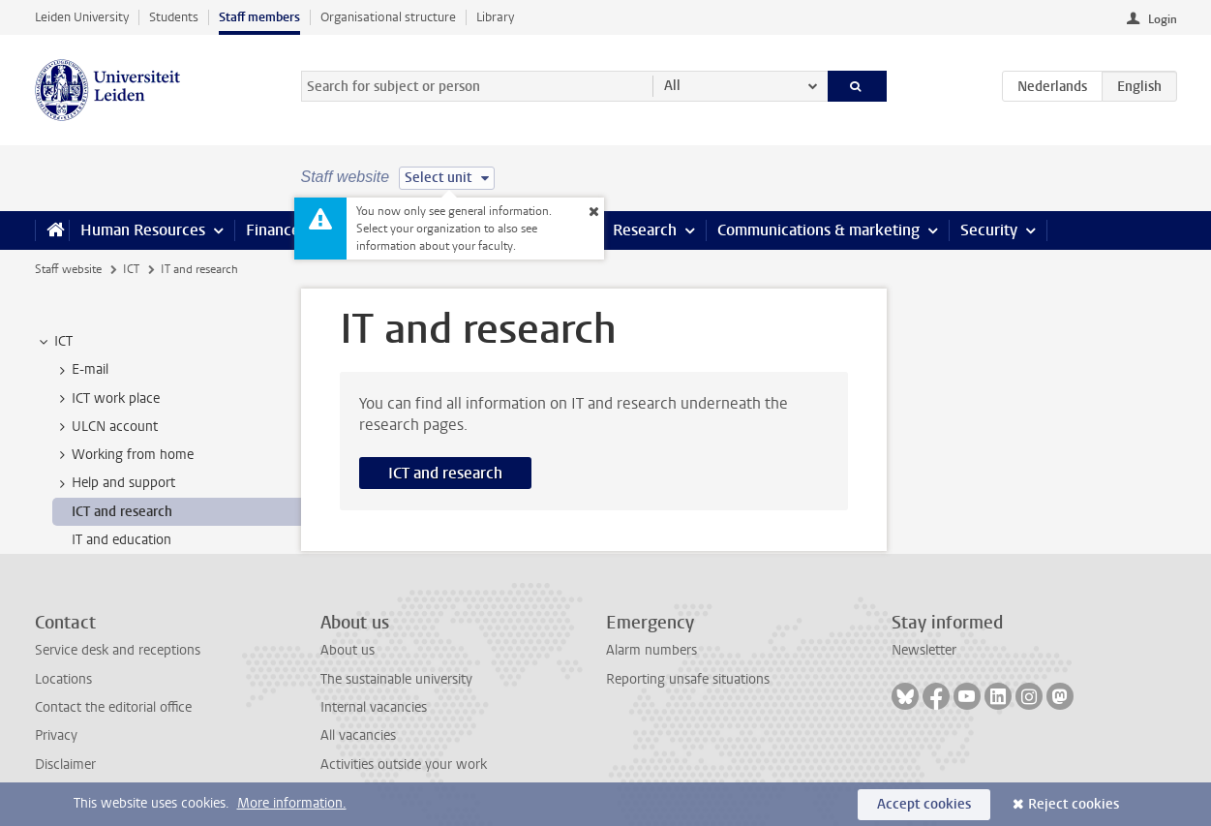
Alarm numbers (651, 650)
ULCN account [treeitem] (105, 427)
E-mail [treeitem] (80, 370)
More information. (292, 803)
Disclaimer (65, 764)
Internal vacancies (373, 707)
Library (495, 17)
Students (173, 17)
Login (1162, 19)
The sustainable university (396, 679)
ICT (131, 269)
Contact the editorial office (113, 707)
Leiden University (82, 17)
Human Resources (142, 230)
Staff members (259, 17)
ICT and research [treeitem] (122, 512)
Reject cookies (1073, 804)
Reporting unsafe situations (688, 679)
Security (988, 230)
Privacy (56, 735)
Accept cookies (924, 804)
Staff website (68, 269)
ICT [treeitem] (54, 342)
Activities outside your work (403, 764)
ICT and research (445, 473)
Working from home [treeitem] (123, 455)
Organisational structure (388, 17)
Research (645, 230)
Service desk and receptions (117, 650)
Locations (63, 679)
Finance (273, 230)
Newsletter (924, 650)
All (672, 85)
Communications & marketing (818, 230)
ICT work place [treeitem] (106, 399)
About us (347, 650)
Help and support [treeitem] (114, 483)
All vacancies (358, 735)
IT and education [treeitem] (121, 540)
